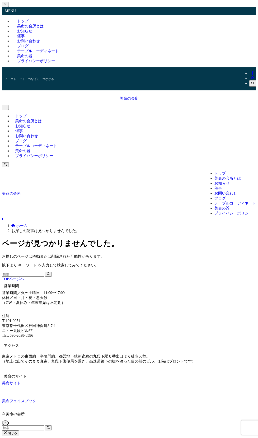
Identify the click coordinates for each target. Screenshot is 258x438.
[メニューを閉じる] (5, 4)
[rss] (252, 78)
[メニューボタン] (5, 107)
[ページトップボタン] (5, 422)
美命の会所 (129, 98)
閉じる (10, 433)
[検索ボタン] (5, 164)
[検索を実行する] (48, 274)
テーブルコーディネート (38, 51)
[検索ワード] (23, 274)
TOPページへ (13, 279)
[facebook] (252, 73)
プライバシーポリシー (36, 61)
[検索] (252, 83)
